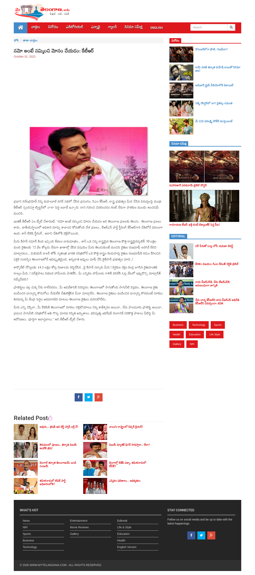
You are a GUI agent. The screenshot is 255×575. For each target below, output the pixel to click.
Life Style (214, 334)
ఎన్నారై (95, 28)
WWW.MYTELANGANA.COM (48, 565)
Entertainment (78, 520)
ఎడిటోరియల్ (74, 28)
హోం (16, 40)
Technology (198, 324)
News (26, 520)
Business (178, 324)
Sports (218, 324)
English (156, 28)
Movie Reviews (79, 527)
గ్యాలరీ (112, 28)
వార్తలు (35, 28)
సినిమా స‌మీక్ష (133, 28)
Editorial (122, 520)
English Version (126, 547)
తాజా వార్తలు (30, 40)
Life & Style (124, 527)
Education (195, 334)
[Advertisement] (88, 90)
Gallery (177, 344)
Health (176, 334)
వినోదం (53, 28)
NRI (192, 344)
